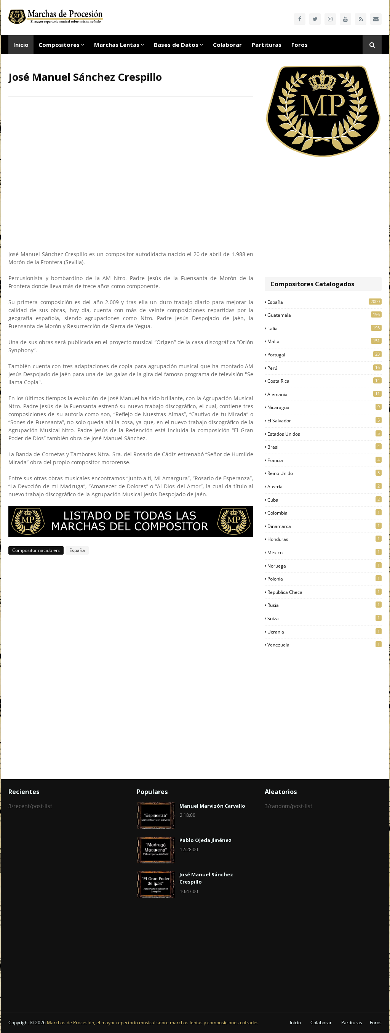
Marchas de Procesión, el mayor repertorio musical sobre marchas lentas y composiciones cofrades (153, 1022)
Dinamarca (324, 526)
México (324, 552)
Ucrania (324, 631)
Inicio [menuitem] (21, 44)
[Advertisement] (323, 218)
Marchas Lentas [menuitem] (116, 44)
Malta (324, 341)
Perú (324, 367)
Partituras (351, 1022)
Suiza (324, 618)
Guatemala (324, 314)
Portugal (324, 354)
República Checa (324, 592)
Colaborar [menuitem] (227, 44)
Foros (376, 1022)
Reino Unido (324, 473)
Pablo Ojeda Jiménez (205, 840)
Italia (324, 328)
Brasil (324, 446)
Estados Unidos (324, 433)
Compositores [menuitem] (59, 44)
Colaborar (321, 1022)
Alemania (324, 394)
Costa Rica (324, 380)
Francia (324, 460)
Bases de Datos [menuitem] (176, 44)
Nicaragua (324, 407)
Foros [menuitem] (299, 44)
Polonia (324, 578)
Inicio (295, 1022)
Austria (324, 486)
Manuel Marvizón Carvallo (212, 805)
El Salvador (324, 420)
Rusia (324, 605)
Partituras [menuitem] (266, 44)
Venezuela (324, 644)
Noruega (324, 565)
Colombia (324, 512)
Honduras (324, 539)
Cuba (324, 499)
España (77, 550)
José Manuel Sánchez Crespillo (206, 878)
